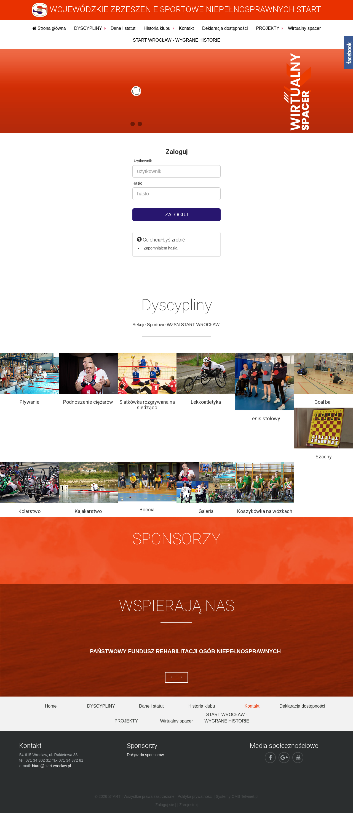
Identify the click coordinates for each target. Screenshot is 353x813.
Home (51, 706)
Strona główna (49, 28)
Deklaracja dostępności (225, 28)
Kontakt (186, 28)
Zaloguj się (165, 805)
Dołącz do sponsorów (145, 755)
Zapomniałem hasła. (161, 248)
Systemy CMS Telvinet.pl (237, 796)
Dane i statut (123, 28)
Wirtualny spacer (304, 28)
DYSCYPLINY (88, 28)
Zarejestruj (188, 805)
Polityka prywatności (195, 796)
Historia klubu (157, 28)
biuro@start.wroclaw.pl (51, 766)
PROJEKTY (267, 28)
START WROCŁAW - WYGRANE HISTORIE (176, 40)
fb (348, 52)
